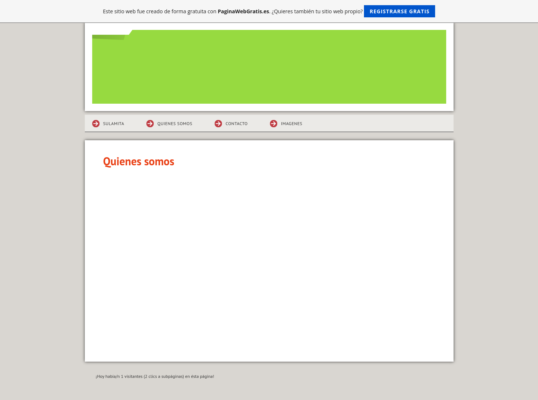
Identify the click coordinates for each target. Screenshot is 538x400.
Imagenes (291, 123)
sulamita (113, 123)
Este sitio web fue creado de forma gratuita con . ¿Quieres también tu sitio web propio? (269, 11)
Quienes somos (174, 123)
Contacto (237, 123)
